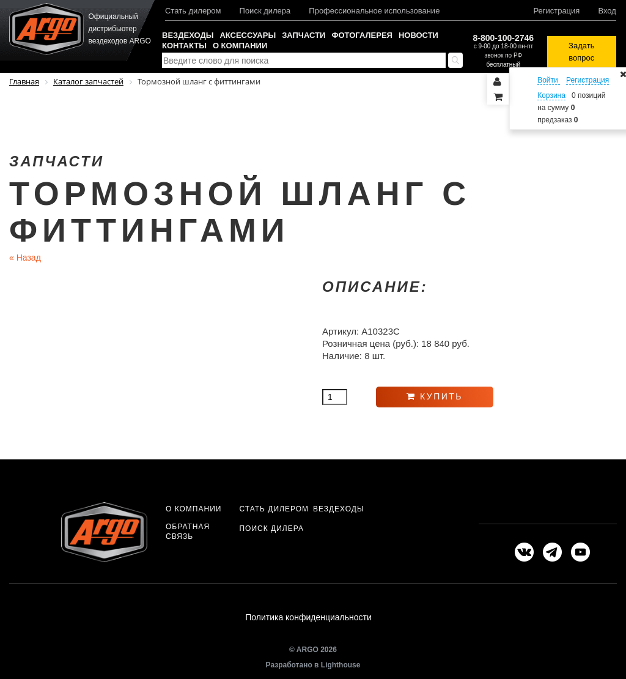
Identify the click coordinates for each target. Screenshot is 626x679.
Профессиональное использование (374, 10)
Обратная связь (188, 531)
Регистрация (556, 10)
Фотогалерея (361, 35)
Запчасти (303, 35)
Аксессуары (247, 35)
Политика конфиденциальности (308, 617)
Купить (435, 396)
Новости (418, 35)
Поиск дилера (265, 10)
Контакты (184, 45)
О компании (240, 45)
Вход (607, 10)
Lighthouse (341, 665)
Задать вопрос (581, 51)
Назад (25, 257)
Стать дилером (193, 10)
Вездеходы (187, 35)
